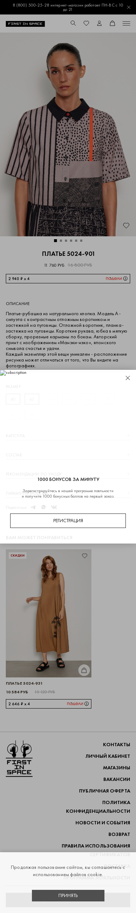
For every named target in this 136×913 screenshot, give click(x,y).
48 (88, 399)
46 (69, 399)
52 (13, 414)
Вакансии (116, 779)
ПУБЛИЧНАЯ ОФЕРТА (104, 791)
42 (31, 399)
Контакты (116, 744)
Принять (68, 895)
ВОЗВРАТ (119, 834)
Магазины (116, 768)
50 (107, 399)
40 (13, 399)
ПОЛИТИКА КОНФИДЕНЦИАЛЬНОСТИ (98, 806)
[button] (55, 240)
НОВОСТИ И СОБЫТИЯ (102, 823)
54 (31, 414)
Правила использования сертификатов (96, 850)
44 (50, 399)
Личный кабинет (107, 756)
